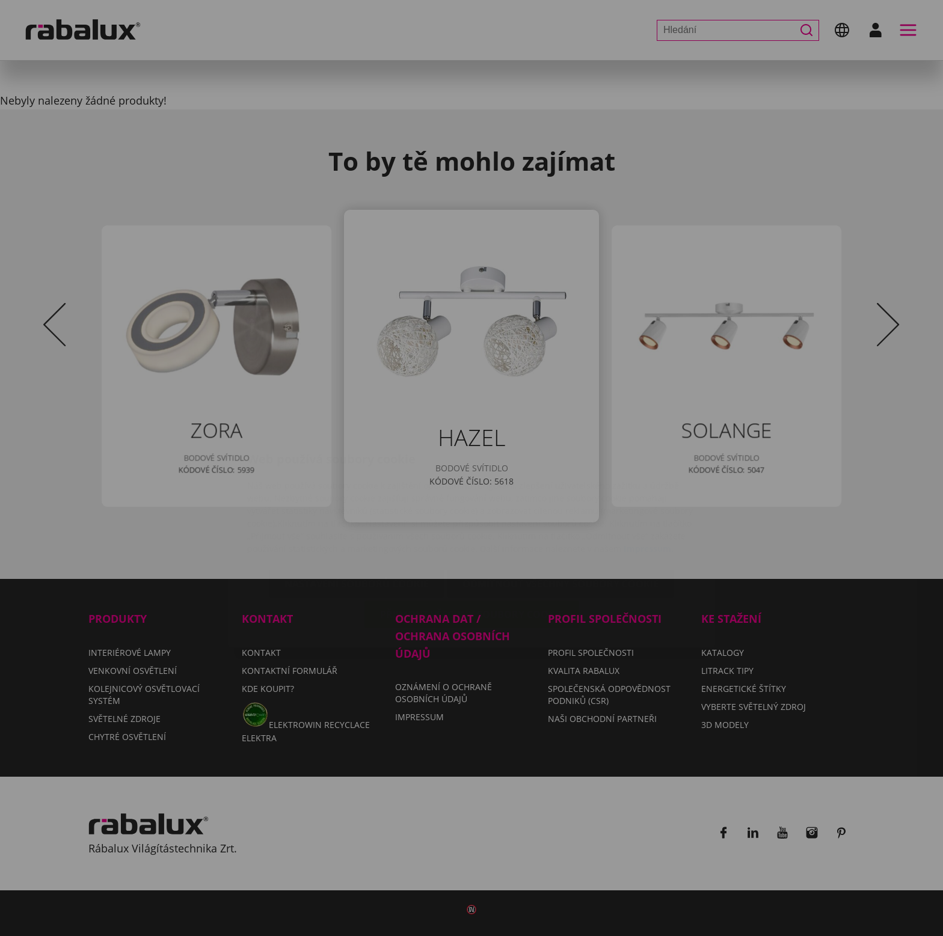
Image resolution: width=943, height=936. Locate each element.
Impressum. (649, 477)
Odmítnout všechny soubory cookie (560, 512)
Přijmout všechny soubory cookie (472, 542)
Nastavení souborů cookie (356, 512)
